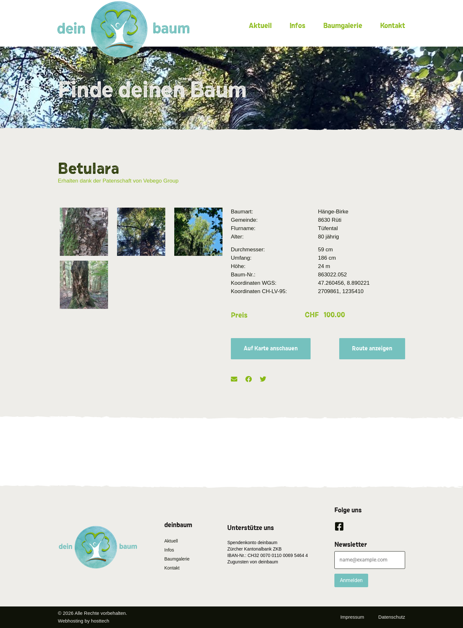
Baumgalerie (342, 25)
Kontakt (392, 25)
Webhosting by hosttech (83, 621)
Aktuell (260, 25)
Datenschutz (391, 617)
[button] (234, 379)
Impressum (352, 617)
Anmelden (351, 580)
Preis (239, 315)
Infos (297, 25)
